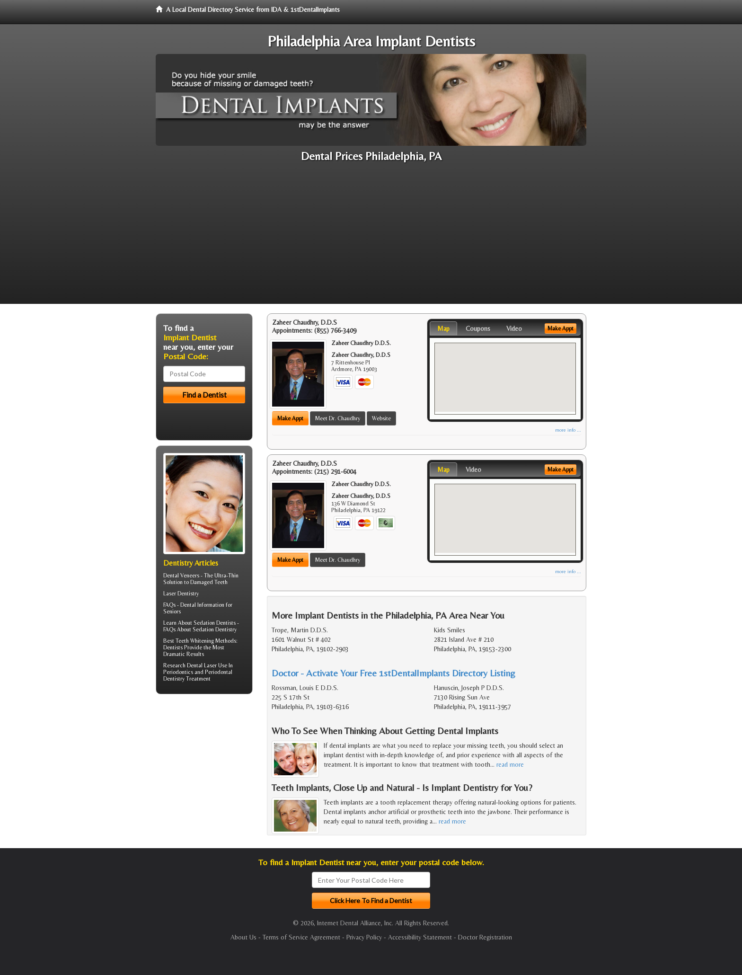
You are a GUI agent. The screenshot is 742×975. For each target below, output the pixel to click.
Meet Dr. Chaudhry (337, 418)
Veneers (189, 575)
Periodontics (178, 672)
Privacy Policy (364, 937)
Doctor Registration (485, 937)
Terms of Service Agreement (301, 937)
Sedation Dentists (215, 623)
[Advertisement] (371, 237)
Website (381, 418)
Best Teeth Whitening (188, 641)
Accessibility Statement (420, 937)
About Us (243, 937)
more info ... (568, 430)
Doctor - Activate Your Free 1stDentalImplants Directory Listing (393, 672)
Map (443, 328)
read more (510, 764)
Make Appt (290, 418)
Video (514, 328)
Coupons (478, 328)
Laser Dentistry (181, 593)
